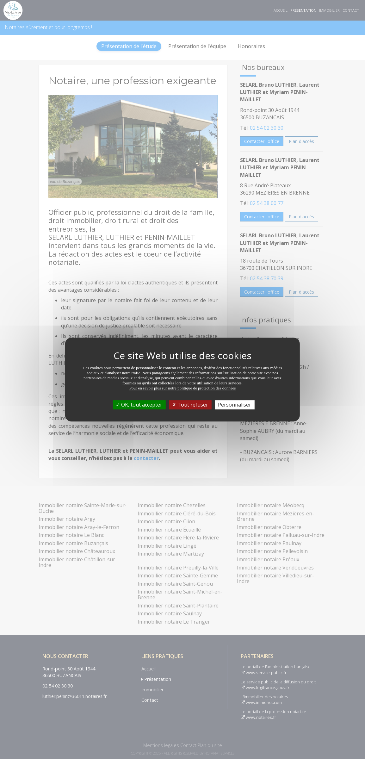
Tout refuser (190, 404)
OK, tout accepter (139, 404)
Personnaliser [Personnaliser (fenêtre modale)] (234, 404)
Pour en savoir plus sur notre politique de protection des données (182, 388)
